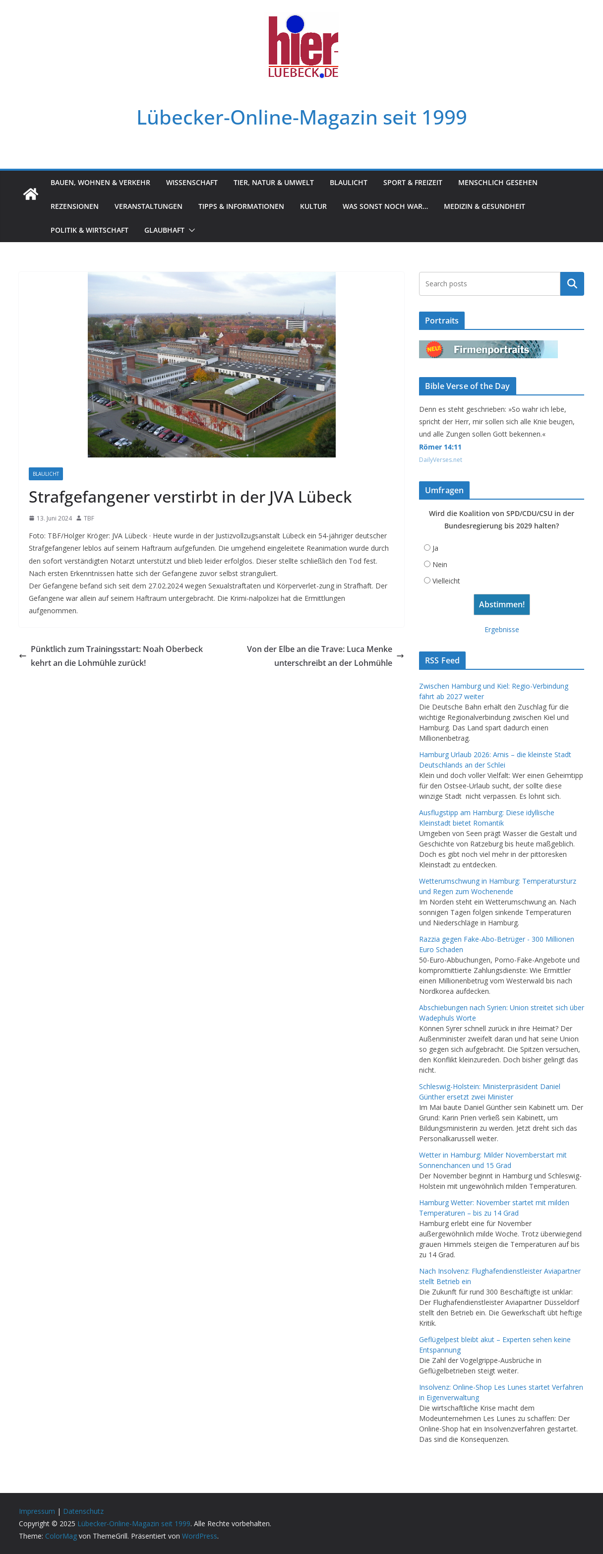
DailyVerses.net (440, 459)
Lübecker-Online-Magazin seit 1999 (301, 116)
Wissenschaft (192, 182)
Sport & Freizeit (412, 182)
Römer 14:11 (440, 447)
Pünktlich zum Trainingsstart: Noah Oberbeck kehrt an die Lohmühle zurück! (111, 656)
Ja (435, 548)
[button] (189, 230)
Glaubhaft (164, 230)
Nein (439, 564)
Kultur (313, 206)
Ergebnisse (501, 629)
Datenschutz (83, 1511)
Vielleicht (446, 580)
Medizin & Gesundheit (484, 206)
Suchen (572, 283)
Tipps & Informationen (241, 206)
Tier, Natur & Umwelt (274, 182)
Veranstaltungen (148, 206)
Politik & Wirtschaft (89, 230)
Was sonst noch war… (385, 206)
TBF (89, 518)
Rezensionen (75, 206)
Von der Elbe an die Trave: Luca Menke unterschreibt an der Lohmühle (325, 656)
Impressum (37, 1511)
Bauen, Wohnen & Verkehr (100, 182)
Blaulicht (348, 182)
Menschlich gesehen (498, 182)
